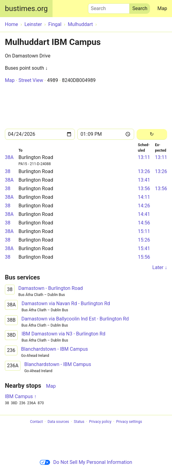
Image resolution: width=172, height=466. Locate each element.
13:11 (144, 157)
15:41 (144, 248)
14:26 (144, 206)
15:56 (144, 257)
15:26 (144, 240)
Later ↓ (159, 267)
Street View (30, 80)
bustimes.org (26, 8)
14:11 (144, 197)
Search (109, 7)
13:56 (144, 188)
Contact (36, 422)
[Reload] (152, 134)
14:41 (144, 214)
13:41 (144, 180)
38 (7, 171)
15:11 (144, 231)
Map (162, 8)
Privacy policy (100, 422)
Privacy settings (129, 422)
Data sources (58, 422)
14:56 (144, 223)
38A (9, 157)
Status (79, 422)
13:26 (144, 171)
